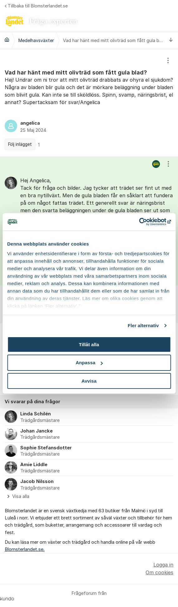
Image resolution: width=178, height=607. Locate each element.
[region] (89, 102)
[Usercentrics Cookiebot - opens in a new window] (143, 222)
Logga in (163, 565)
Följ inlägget (20, 144)
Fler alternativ (143, 325)
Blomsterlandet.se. (25, 549)
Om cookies (159, 572)
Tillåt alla (89, 344)
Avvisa (88, 381)
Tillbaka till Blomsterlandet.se (36, 5)
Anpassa (89, 362)
